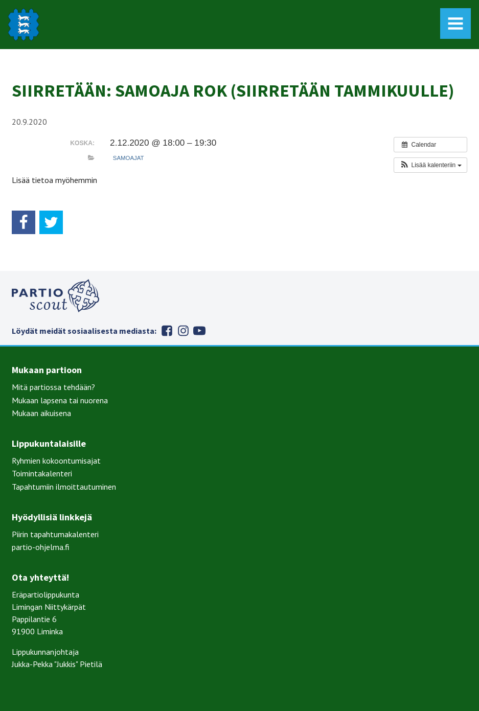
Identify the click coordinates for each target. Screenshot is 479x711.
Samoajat (128, 158)
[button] (430, 165)
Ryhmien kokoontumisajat (56, 460)
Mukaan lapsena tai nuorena (60, 400)
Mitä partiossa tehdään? (53, 387)
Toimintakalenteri (42, 473)
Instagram (183, 331)
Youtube (199, 331)
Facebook (167, 331)
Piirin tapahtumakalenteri (55, 534)
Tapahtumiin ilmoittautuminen (64, 486)
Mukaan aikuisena (41, 413)
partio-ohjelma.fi (41, 547)
